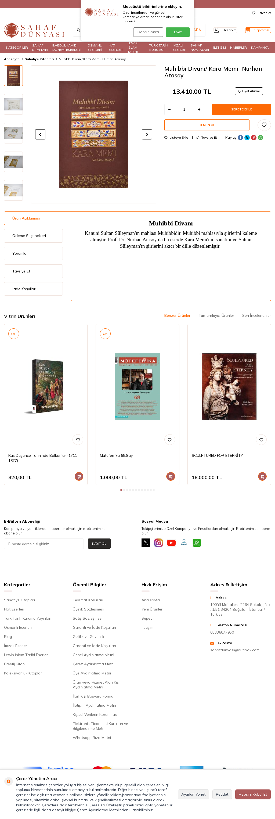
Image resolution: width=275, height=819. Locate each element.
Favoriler (261, 13)
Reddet (222, 794)
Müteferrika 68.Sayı (116, 455)
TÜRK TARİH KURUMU (158, 48)
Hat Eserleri (14, 610)
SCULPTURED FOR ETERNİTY (217, 455)
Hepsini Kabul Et (253, 794)
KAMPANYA (260, 47)
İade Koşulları (24, 288)
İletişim (147, 628)
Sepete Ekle (242, 111)
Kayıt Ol (99, 543)
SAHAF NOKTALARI (200, 48)
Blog (8, 637)
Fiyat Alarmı (247, 92)
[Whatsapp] (206, 543)
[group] (93, 134)
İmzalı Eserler (15, 646)
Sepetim (148, 619)
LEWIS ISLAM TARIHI (133, 48)
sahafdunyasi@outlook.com (234, 651)
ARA (187, 30)
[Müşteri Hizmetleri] (191, 543)
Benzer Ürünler (177, 315)
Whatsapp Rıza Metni (92, 738)
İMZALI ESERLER (179, 48)
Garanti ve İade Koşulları (94, 628)
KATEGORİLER (17, 47)
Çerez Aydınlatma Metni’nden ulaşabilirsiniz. (115, 809)
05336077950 (222, 633)
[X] (147, 543)
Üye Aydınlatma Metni (92, 674)
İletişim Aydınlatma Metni (94, 706)
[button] (40, 134)
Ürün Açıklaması (26, 218)
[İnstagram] (161, 543)
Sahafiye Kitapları (39, 59)
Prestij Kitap (14, 665)
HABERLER (238, 47)
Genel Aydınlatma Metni (93, 655)
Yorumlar (20, 253)
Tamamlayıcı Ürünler (216, 315)
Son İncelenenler (256, 315)
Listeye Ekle (176, 142)
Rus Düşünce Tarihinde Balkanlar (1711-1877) (43, 458)
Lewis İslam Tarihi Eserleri (26, 655)
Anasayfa (12, 59)
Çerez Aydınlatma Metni (93, 665)
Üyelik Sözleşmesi (88, 610)
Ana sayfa (151, 601)
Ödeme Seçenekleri (29, 235)
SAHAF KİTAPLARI (40, 48)
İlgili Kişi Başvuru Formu (93, 697)
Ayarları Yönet (193, 794)
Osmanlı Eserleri (18, 628)
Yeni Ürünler (152, 610)
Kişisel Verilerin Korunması (95, 715)
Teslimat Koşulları (88, 601)
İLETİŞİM (219, 47)
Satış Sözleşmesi (87, 619)
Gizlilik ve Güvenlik (88, 637)
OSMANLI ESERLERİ (95, 48)
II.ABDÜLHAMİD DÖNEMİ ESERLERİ (66, 48)
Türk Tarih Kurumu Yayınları (27, 619)
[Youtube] (176, 543)
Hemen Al (207, 129)
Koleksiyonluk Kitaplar (23, 674)
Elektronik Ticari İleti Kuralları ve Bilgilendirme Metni (100, 727)
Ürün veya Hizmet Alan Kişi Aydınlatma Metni (96, 686)
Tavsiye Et (207, 142)
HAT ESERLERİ (116, 48)
